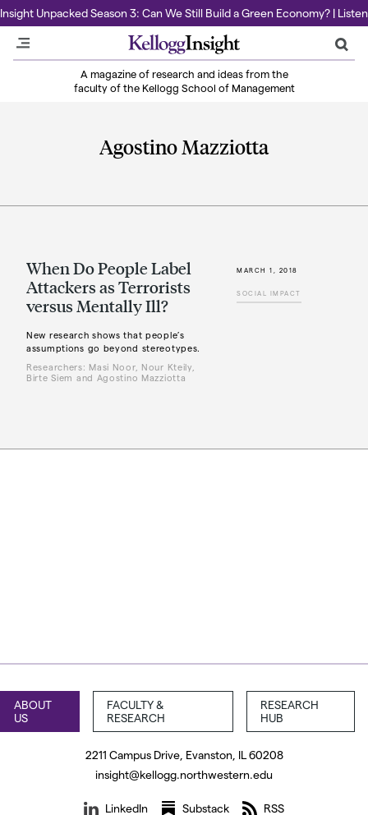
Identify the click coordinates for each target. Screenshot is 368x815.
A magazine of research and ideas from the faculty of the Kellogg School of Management (184, 80)
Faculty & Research (136, 711)
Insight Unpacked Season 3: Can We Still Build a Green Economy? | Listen (184, 13)
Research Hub (289, 711)
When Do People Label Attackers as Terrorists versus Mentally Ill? (108, 286)
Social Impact (269, 293)
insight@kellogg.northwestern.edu (184, 774)
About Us (33, 711)
